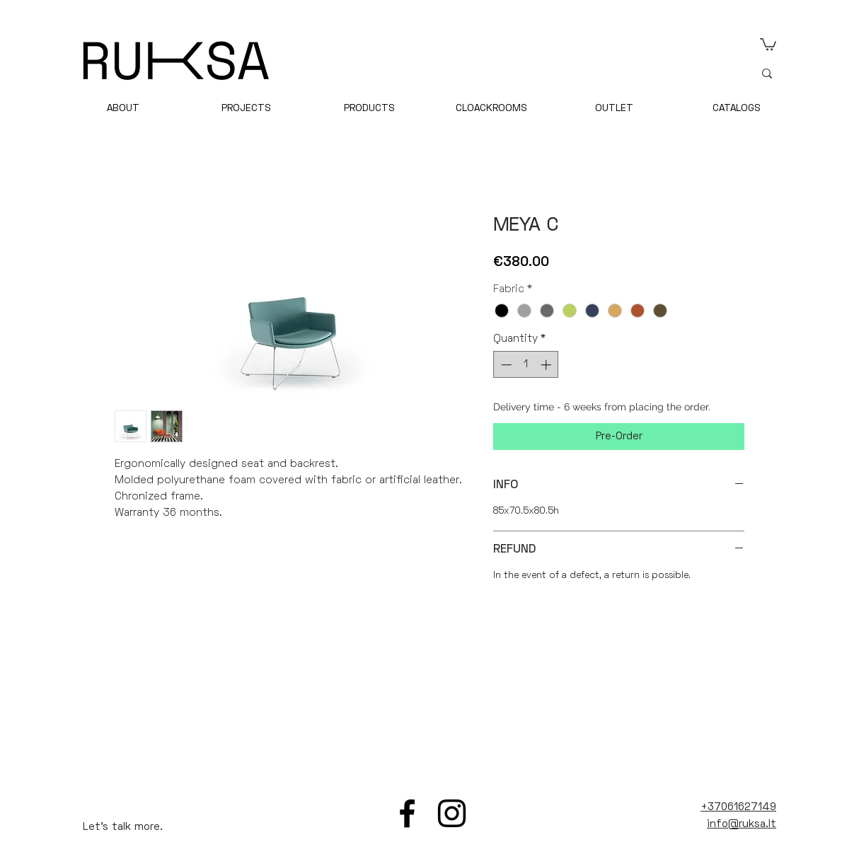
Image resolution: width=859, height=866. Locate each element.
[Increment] (547, 365)
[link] (768, 43)
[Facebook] (407, 813)
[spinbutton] (526, 365)
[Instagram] (452, 813)
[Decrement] (504, 365)
